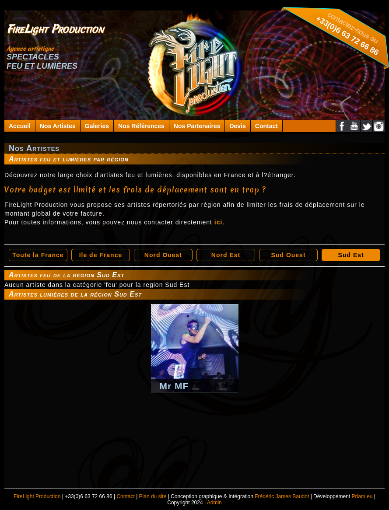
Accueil (20, 125)
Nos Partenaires (197, 125)
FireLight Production (37, 496)
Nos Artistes (58, 125)
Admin (214, 503)
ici (218, 222)
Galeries (97, 125)
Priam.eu (361, 496)
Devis (237, 125)
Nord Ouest (163, 255)
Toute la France (37, 255)
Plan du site (153, 496)
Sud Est (351, 255)
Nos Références (141, 125)
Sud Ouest (288, 255)
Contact (266, 125)
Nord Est (225, 255)
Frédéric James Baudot (282, 496)
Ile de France (101, 255)
